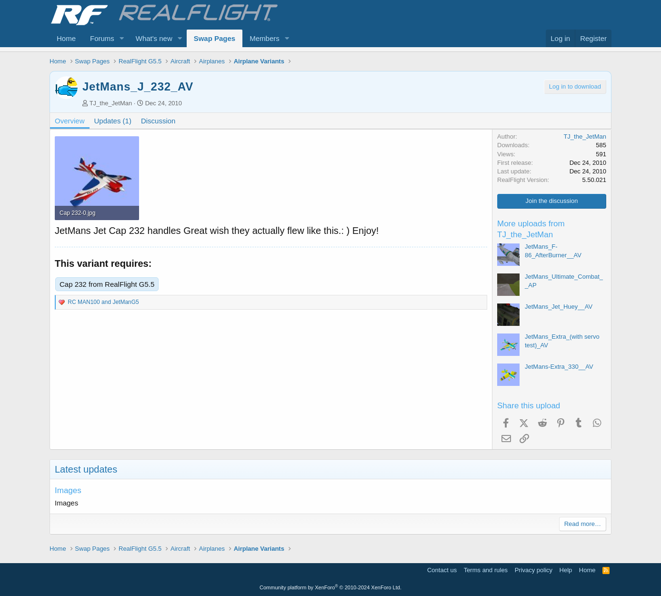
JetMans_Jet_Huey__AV (558, 306)
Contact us (442, 570)
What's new (154, 38)
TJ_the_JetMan (111, 103)
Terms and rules (486, 570)
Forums (102, 38)
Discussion (158, 121)
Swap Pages (215, 38)
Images (68, 490)
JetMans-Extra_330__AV (559, 366)
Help (566, 570)
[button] (122, 38)
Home (66, 38)
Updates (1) (112, 121)
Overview (70, 121)
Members (265, 38)
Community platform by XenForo (330, 587)
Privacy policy (533, 570)
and (103, 302)
